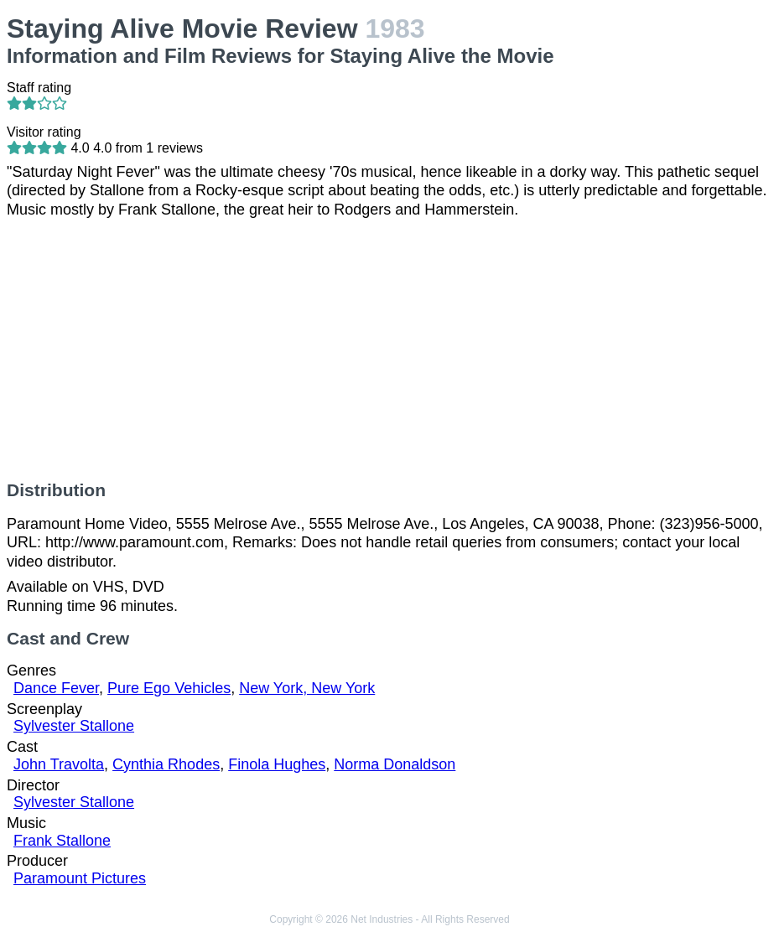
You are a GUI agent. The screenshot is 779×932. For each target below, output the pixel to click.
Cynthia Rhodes (166, 764)
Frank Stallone (62, 840)
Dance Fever (56, 688)
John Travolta (58, 764)
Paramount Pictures (79, 878)
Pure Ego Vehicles (169, 688)
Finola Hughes (276, 764)
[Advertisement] (389, 349)
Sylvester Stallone (73, 725)
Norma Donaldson (394, 764)
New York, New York (307, 688)
